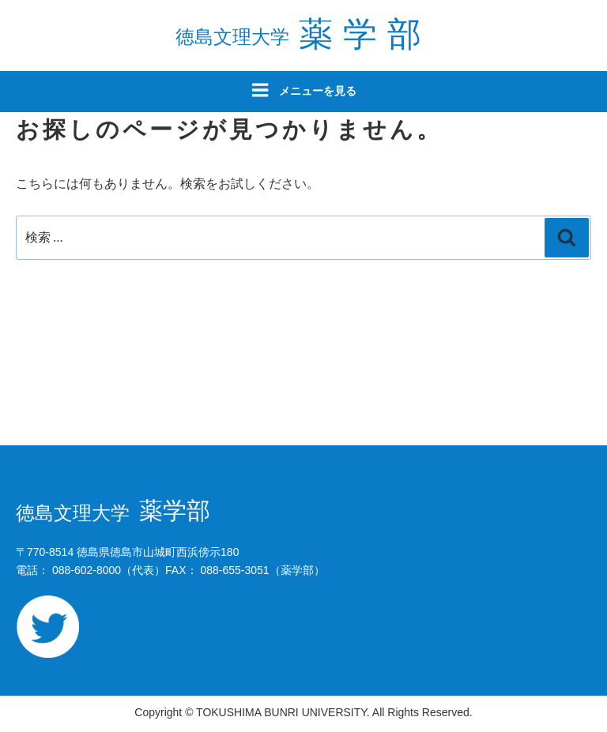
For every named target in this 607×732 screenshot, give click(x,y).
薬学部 (303, 34)
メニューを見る (303, 90)
